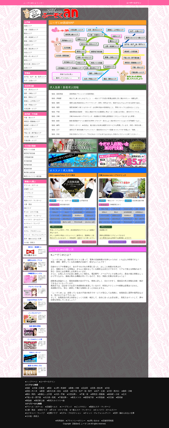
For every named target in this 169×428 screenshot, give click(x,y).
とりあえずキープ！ (68, 242)
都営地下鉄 (89, 397)
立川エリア (28, 129)
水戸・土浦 (100, 391)
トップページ (31, 382)
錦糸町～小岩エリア (31, 125)
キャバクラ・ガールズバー (33, 220)
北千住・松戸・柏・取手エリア (35, 77)
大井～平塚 (60, 394)
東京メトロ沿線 (29, 149)
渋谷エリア (28, 52)
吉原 (66, 391)
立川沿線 (67, 48)
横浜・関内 (30, 394)
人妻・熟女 (28, 204)
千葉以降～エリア (30, 140)
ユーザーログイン (133, 3)
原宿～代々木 (31, 391)
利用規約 (60, 421)
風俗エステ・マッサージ (32, 200)
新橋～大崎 (74, 388)
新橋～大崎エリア (30, 41)
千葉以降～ (63, 397)
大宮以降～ (72, 394)
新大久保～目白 (54, 391)
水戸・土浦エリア (30, 81)
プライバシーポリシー (76, 421)
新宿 (42, 391)
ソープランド (28, 193)
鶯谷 (50, 388)
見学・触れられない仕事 (32, 239)
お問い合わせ (93, 421)
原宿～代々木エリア (31, 56)
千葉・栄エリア (29, 118)
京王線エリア (69, 62)
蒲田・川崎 (127, 391)
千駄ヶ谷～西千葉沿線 (131, 58)
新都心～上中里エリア (32, 101)
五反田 (85, 388)
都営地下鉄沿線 (29, 153)
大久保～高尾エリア (31, 137)
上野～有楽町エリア (31, 37)
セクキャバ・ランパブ (32, 223)
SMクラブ (27, 208)
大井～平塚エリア (30, 105)
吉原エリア (28, 68)
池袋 (28, 388)
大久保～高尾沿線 (62, 56)
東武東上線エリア (71, 34)
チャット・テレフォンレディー (35, 235)
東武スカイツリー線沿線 (32, 176)
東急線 (29, 400)
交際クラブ (28, 227)
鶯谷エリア (28, 33)
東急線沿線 (28, 169)
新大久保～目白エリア (32, 64)
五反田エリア (28, 45)
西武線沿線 (28, 165)
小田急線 (101, 397)
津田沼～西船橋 (98, 394)
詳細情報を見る (89, 242)
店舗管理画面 (108, 421)
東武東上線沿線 (29, 172)
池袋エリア (28, 26)
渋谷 (108, 388)
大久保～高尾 (50, 397)
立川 (124, 394)
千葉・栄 (84, 394)
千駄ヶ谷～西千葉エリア (32, 133)
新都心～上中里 (45, 394)
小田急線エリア (63, 68)
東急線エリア (76, 68)
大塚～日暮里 (38, 388)
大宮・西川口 (113, 391)
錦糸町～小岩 (113, 394)
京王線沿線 (28, 161)
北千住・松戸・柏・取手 (82, 391)
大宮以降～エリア (30, 109)
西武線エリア (67, 40)
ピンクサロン (28, 197)
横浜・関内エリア (30, 97)
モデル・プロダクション (32, 231)
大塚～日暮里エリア (31, 30)
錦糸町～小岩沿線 (131, 51)
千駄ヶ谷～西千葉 (33, 397)
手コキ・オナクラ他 (31, 212)
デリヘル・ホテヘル (31, 185)
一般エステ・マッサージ (32, 216)
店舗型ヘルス (28, 189)
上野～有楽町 (60, 388)
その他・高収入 (29, 242)
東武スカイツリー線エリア (135, 38)
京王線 (111, 397)
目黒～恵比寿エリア (31, 49)
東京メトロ (76, 397)
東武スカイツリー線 (56, 400)
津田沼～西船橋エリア (32, 121)
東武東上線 (39, 400)
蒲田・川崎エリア (30, 93)
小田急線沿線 (28, 157)
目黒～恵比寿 (97, 388)
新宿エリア (28, 60)
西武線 (120, 397)
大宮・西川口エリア (31, 90)
